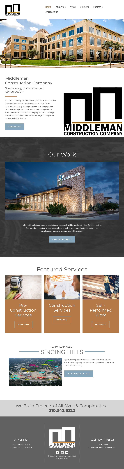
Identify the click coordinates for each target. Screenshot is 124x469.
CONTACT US (14, 126)
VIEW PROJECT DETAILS (79, 374)
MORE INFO (23, 324)
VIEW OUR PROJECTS (62, 239)
